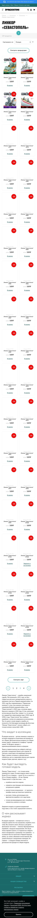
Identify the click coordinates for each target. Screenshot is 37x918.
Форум (16, 5)
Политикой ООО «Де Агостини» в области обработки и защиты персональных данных (17, 907)
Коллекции (13, 15)
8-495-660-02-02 (13, 868)
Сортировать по (8, 42)
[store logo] (12, 9)
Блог (12, 5)
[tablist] (18, 876)
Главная (4, 15)
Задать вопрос (6, 5)
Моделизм (22, 15)
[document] (18, 908)
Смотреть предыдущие (18, 50)
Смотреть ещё (18, 680)
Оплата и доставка (24, 5)
